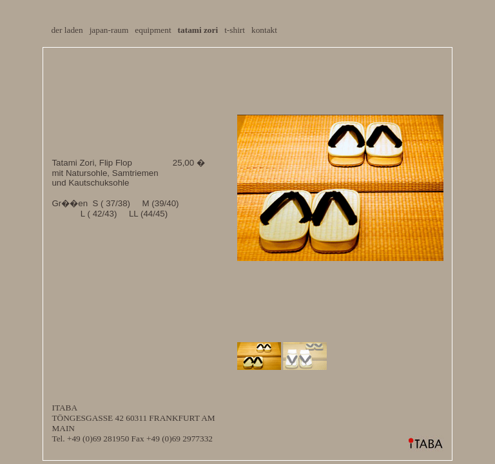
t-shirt (234, 30)
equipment (153, 30)
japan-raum (109, 30)
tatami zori (198, 30)
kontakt (264, 30)
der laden (66, 30)
